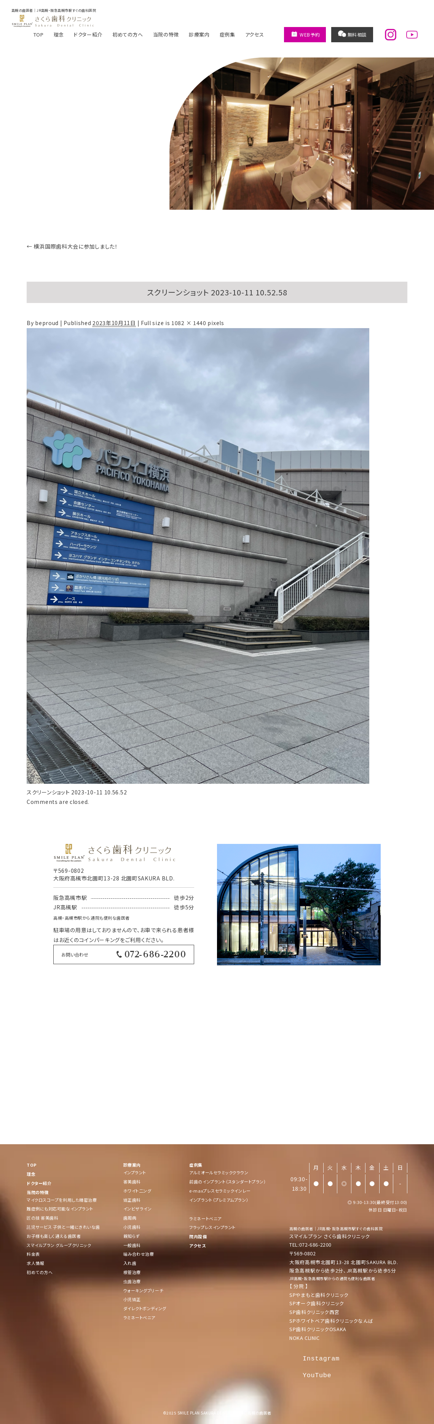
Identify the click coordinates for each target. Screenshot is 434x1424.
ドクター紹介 (88, 34)
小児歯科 (132, 1227)
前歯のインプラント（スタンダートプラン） (227, 1181)
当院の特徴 (166, 34)
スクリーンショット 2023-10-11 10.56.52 (77, 792)
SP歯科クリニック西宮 (314, 1312)
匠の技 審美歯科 (42, 1218)
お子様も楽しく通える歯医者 (54, 1236)
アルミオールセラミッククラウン (218, 1172)
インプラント (134, 1172)
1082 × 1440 (188, 323)
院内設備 (198, 1236)
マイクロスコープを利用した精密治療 (62, 1200)
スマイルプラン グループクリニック (59, 1245)
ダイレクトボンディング (144, 1308)
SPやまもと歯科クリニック (318, 1294)
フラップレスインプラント (212, 1227)
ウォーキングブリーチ (143, 1290)
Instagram (321, 1358)
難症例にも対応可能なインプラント (60, 1209)
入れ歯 (130, 1263)
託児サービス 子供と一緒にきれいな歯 (63, 1227)
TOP (39, 34)
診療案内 (199, 34)
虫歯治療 (132, 1281)
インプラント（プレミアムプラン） (219, 1200)
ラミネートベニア (139, 1317)
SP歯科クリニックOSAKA (317, 1329)
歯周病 (130, 1218)
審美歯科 (132, 1181)
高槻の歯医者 (301, 1228)
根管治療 (132, 1272)
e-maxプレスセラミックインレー (220, 1191)
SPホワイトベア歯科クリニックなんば (331, 1320)
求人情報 (35, 1263)
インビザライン (137, 1209)
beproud (47, 323)
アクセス (254, 34)
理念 (59, 34)
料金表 (33, 1254)
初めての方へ (127, 34)
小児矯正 (132, 1299)
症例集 (227, 34)
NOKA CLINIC (304, 1337)
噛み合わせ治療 (138, 1254)
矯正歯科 (132, 1200)
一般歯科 (132, 1245)
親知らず (131, 1236)
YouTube (317, 1375)
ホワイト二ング (137, 1191)
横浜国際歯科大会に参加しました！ (72, 246)
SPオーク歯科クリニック (316, 1303)
